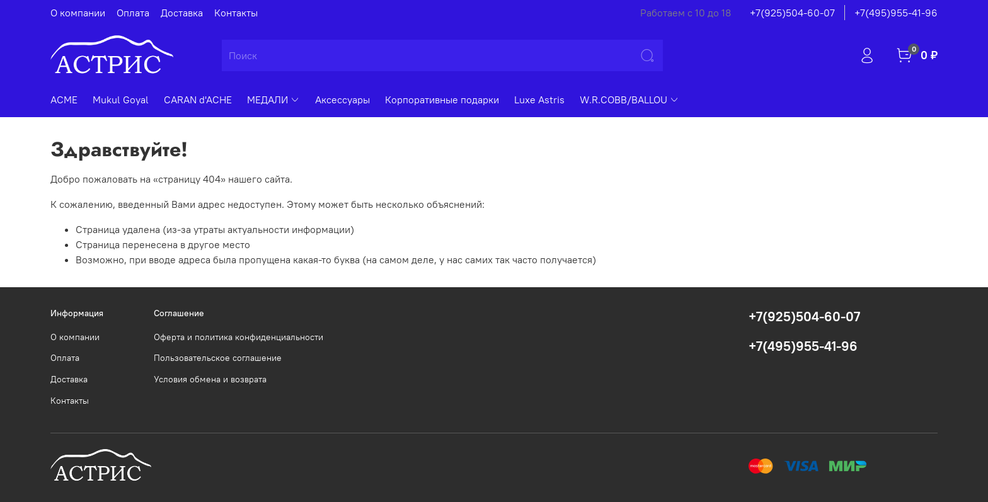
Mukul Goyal (121, 99)
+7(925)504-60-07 (792, 12)
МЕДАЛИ (273, 99)
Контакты (236, 12)
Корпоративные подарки (442, 99)
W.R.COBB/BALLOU (629, 99)
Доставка (182, 12)
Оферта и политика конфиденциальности (238, 337)
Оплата (133, 12)
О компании (77, 12)
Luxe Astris (539, 99)
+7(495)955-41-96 (896, 12)
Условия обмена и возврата (210, 379)
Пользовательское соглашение (218, 357)
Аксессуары (342, 99)
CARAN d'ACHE (198, 99)
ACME (64, 99)
